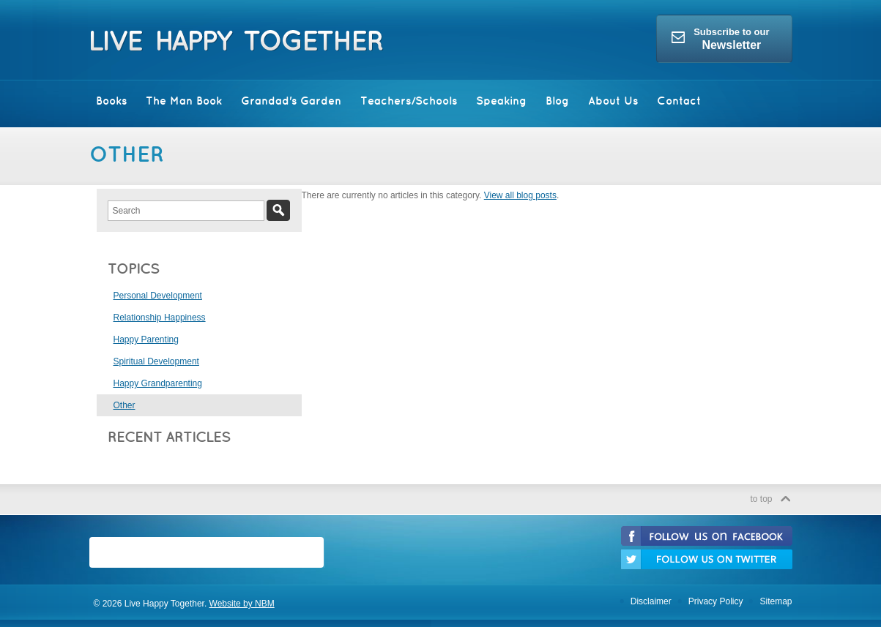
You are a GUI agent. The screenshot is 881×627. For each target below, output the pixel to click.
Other (124, 405)
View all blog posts (520, 195)
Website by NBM (242, 603)
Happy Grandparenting (158, 383)
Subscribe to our (720, 39)
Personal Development (158, 295)
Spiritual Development (156, 361)
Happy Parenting (146, 339)
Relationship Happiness (160, 317)
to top (761, 499)
